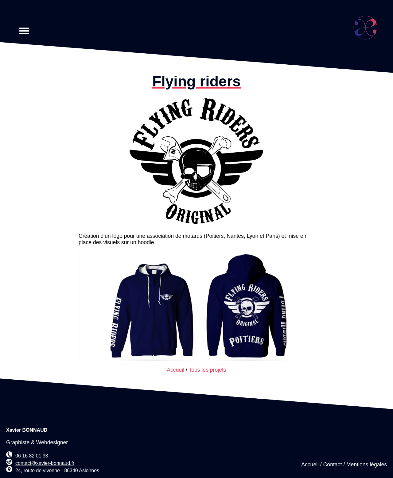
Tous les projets (207, 370)
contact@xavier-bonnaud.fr (44, 463)
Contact (332, 464)
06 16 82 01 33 (31, 455)
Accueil (175, 370)
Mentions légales (366, 464)
